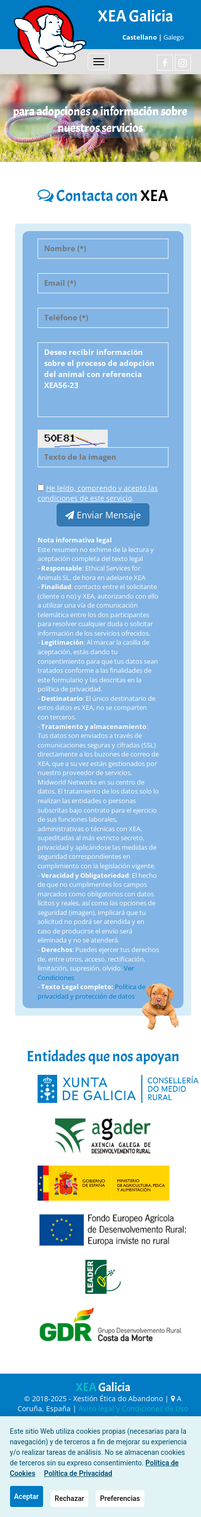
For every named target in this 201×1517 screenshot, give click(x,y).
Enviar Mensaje (103, 515)
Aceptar (26, 1496)
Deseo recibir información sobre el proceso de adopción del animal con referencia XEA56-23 (103, 379)
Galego (173, 37)
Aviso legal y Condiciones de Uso (133, 1408)
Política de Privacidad (78, 1473)
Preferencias (120, 1498)
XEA (103, 1387)
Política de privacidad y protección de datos (91, 991)
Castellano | (141, 37)
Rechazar (69, 1498)
